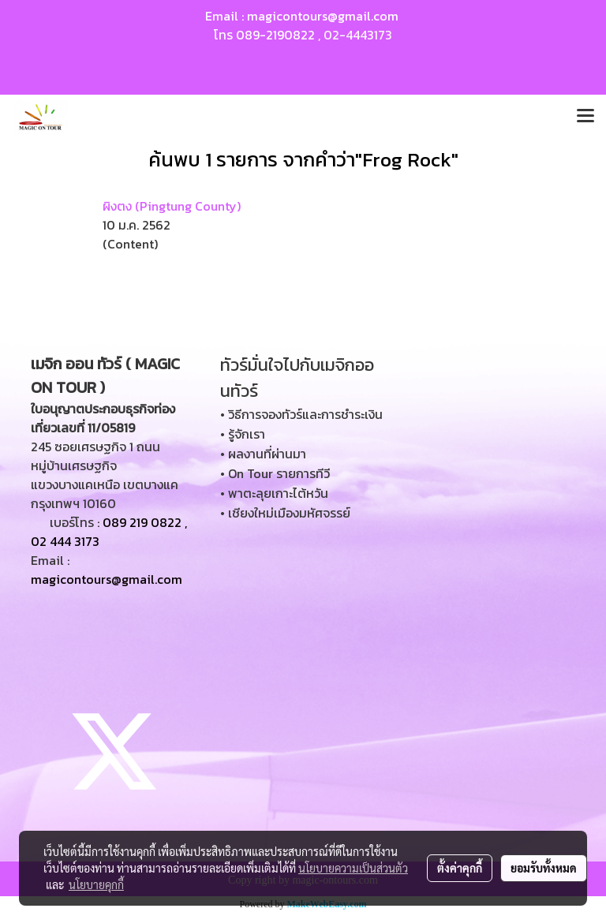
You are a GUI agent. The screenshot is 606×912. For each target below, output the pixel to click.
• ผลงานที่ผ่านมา (263, 453)
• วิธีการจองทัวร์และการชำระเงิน (301, 414)
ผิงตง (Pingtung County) (172, 205)
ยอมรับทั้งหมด (544, 868)
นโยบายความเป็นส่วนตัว (353, 868)
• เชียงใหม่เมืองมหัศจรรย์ (285, 512)
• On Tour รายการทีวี (275, 473)
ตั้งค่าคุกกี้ (459, 868)
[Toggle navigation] (585, 116)
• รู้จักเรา (242, 433)
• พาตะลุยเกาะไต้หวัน (274, 493)
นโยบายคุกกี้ (96, 884)
